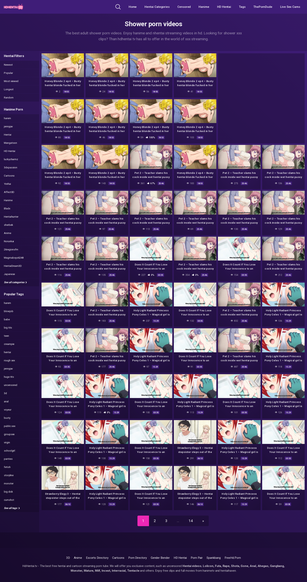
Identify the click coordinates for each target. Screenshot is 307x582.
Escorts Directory (97, 558)
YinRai (7, 183)
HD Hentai (224, 7)
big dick (8, 491)
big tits (8, 327)
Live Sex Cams (290, 7)
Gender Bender (160, 558)
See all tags (12, 508)
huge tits (9, 376)
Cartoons (9, 175)
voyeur (7, 409)
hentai (7, 352)
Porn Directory (137, 558)
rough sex (9, 360)
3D (68, 558)
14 (191, 521)
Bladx (7, 208)
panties (8, 458)
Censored (184, 7)
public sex (9, 426)
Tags (242, 7)
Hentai (7, 134)
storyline (9, 475)
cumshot (9, 499)
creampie (9, 344)
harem (7, 118)
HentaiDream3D (13, 265)
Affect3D (9, 192)
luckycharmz (11, 159)
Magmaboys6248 (13, 257)
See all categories (15, 282)
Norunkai (9, 241)
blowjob (8, 311)
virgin (7, 442)
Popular (8, 72)
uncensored (10, 385)
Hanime (204, 7)
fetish (7, 467)
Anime (7, 233)
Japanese (9, 274)
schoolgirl (9, 450)
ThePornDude (262, 7)
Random (9, 97)
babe (7, 319)
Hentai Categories (157, 7)
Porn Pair (197, 558)
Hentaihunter (11, 216)
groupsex (9, 434)
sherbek (8, 224)
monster (8, 483)
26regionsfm (11, 249)
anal (6, 401)
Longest (8, 89)
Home (133, 7)
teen (6, 335)
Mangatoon (10, 142)
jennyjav (8, 126)
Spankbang (213, 558)
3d (5, 393)
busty (7, 417)
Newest (8, 64)
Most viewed (11, 81)
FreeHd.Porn (233, 558)
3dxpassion (10, 167)
